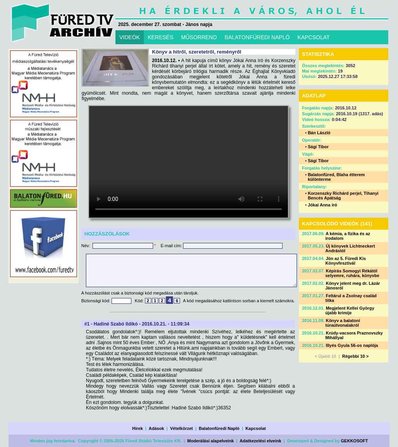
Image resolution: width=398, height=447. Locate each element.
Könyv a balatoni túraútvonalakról (342, 322)
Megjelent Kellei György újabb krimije (349, 310)
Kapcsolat (255, 428)
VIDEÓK (129, 37)
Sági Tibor (318, 146)
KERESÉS (160, 37)
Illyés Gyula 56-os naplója (352, 345)
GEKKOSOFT (354, 440)
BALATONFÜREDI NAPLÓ (257, 37)
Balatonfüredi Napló (219, 428)
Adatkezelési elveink (260, 440)
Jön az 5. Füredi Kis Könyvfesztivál (345, 260)
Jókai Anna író (322, 205)
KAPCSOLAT (313, 37)
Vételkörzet (181, 428)
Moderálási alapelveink (210, 440)
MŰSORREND (199, 37)
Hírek (137, 428)
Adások (156, 428)
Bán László (319, 132)
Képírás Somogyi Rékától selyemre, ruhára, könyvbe (352, 273)
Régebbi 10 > (355, 356)
